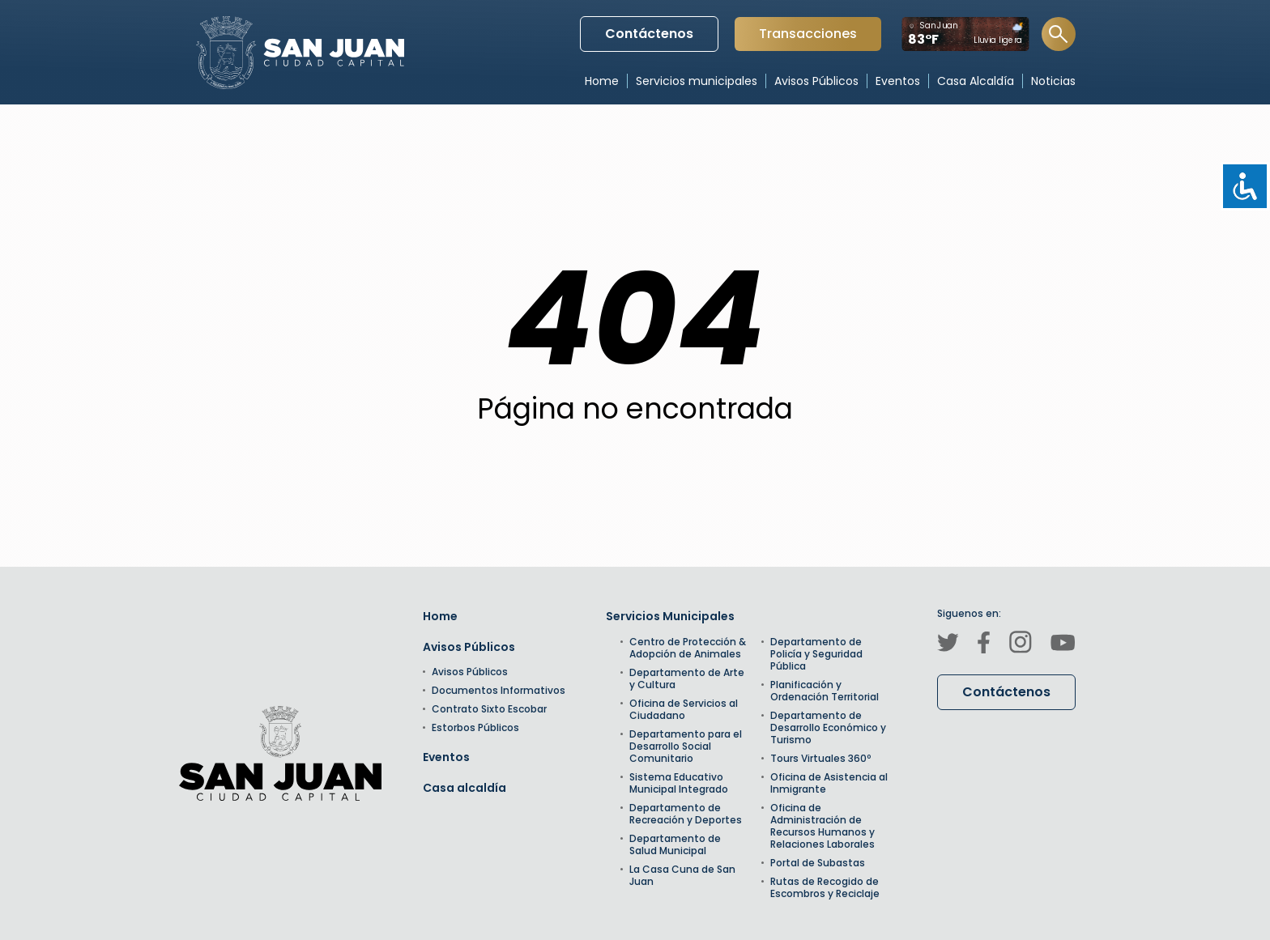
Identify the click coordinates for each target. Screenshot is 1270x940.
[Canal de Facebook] (984, 645)
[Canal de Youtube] (1063, 645)
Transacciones (807, 37)
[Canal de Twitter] (948, 645)
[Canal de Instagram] (1020, 644)
